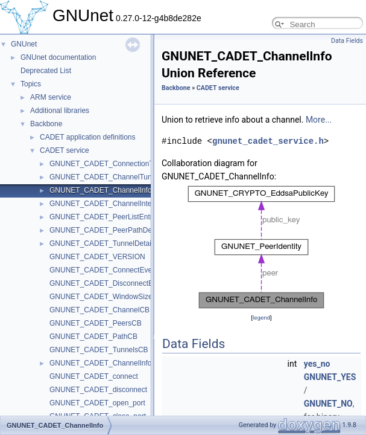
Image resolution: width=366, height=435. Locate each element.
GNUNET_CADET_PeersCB (95, 323)
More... (319, 119)
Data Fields (347, 41)
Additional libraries (59, 110)
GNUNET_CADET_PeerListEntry (102, 217)
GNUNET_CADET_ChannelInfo (100, 190)
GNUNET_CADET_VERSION (97, 257)
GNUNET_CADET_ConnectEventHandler (116, 270)
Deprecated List (46, 70)
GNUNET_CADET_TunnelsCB (98, 350)
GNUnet (24, 44)
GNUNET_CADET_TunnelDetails (103, 243)
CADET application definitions (88, 137)
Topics (31, 84)
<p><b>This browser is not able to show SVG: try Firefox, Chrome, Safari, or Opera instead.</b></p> (261, 247)
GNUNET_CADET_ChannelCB (99, 310)
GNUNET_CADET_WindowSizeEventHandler (122, 296)
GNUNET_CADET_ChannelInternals (108, 203)
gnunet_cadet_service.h (268, 141)
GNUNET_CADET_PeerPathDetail (105, 230)
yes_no (317, 364)
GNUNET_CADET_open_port (97, 403)
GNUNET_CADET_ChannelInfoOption (111, 363)
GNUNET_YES (330, 377)
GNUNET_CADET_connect (93, 376)
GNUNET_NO (328, 403)
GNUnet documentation (58, 57)
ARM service (50, 97)
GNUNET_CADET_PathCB (93, 336)
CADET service (64, 150)
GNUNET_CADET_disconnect (98, 389)
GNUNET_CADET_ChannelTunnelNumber (118, 177)
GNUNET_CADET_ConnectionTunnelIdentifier (124, 164)
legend (261, 317)
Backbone (46, 124)
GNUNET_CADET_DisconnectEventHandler (120, 283)
